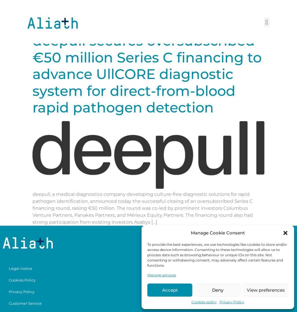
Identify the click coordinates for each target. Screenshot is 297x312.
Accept (170, 290)
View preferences (266, 290)
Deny (217, 290)
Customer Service (25, 303)
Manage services (161, 275)
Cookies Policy (22, 280)
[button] (285, 233)
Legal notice (20, 268)
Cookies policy (204, 302)
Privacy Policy (232, 302)
